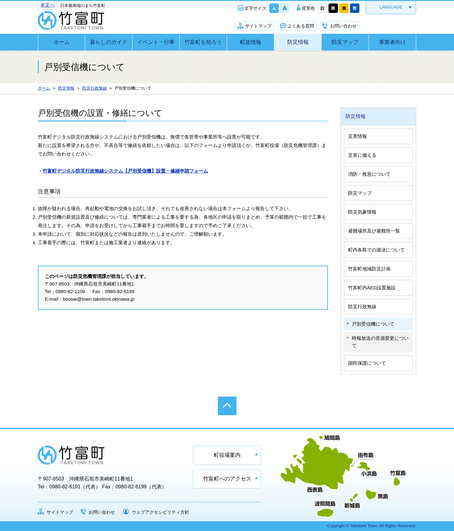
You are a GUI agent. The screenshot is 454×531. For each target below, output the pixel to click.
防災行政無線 (362, 306)
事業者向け (392, 42)
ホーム (62, 42)
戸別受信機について (373, 324)
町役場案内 (227, 455)
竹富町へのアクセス (227, 479)
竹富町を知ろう (203, 42)
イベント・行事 (156, 42)
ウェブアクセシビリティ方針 (160, 512)
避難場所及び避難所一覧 (374, 230)
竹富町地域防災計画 (369, 268)
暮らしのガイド (108, 42)
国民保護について (367, 363)
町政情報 (250, 42)
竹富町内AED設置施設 (372, 287)
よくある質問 (301, 25)
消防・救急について (369, 174)
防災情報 (298, 42)
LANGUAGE (391, 7)
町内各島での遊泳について (376, 249)
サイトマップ (258, 25)
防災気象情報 (362, 212)
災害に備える (362, 155)
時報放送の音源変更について (380, 341)
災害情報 (357, 136)
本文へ (47, 5)
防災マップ (345, 42)
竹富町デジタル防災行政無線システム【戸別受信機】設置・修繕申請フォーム (125, 171)
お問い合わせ (343, 25)
